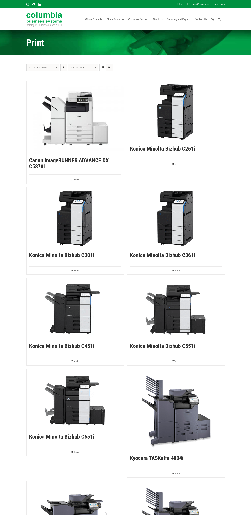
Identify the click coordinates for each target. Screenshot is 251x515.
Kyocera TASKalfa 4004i (157, 458)
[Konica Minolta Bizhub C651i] (75, 399)
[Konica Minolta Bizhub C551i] (176, 309)
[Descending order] (63, 67)
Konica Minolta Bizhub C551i (162, 346)
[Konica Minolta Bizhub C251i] (176, 111)
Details (76, 180)
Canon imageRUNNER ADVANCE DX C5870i (69, 163)
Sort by (38, 67)
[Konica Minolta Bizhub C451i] (75, 309)
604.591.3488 (183, 4)
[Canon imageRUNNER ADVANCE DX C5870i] (75, 117)
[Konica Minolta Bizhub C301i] (75, 218)
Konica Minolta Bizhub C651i (61, 436)
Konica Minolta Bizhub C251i (162, 148)
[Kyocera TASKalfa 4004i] (176, 410)
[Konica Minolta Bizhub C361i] (176, 218)
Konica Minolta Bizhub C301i (61, 255)
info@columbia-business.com (209, 4)
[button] (219, 19)
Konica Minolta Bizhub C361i (162, 255)
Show (78, 67)
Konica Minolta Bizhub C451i (61, 346)
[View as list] (109, 67)
